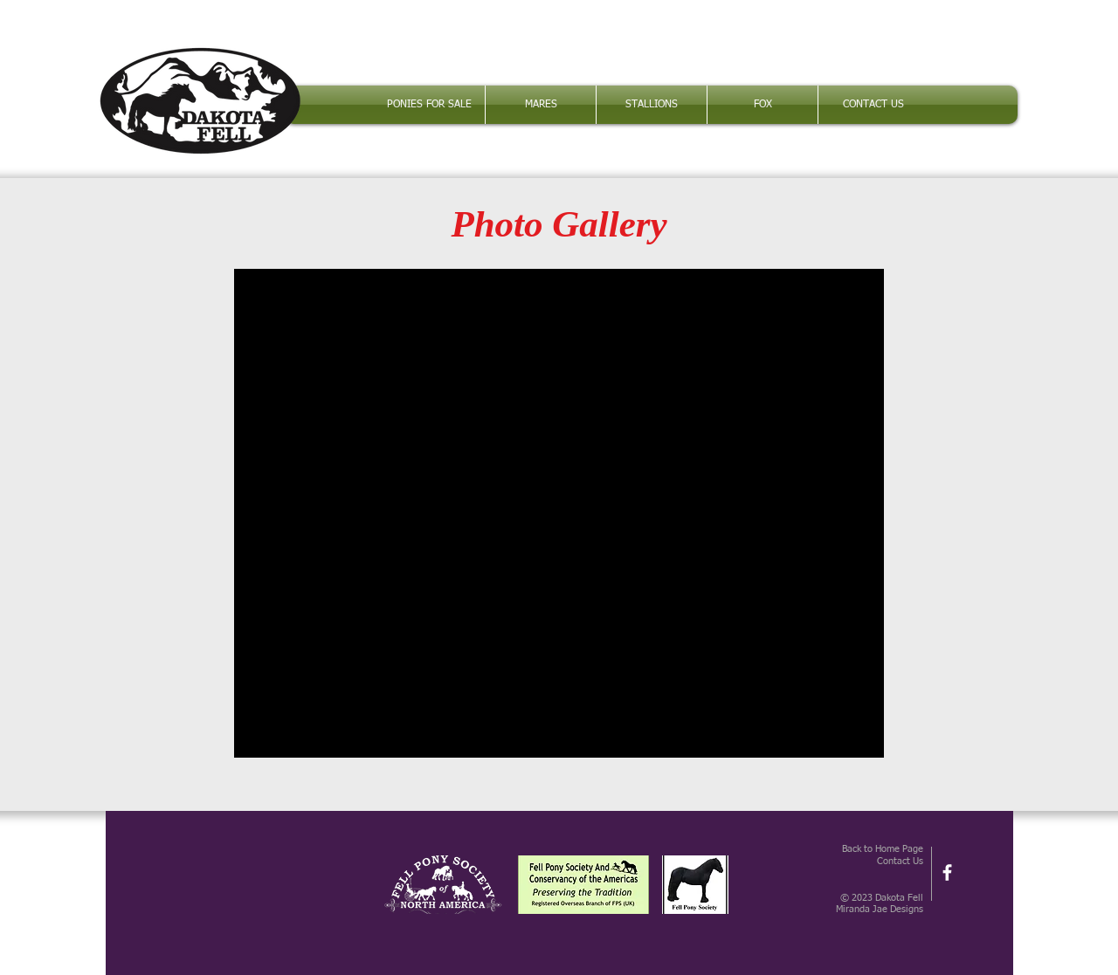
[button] (541, 105)
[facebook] (947, 872)
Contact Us (900, 861)
